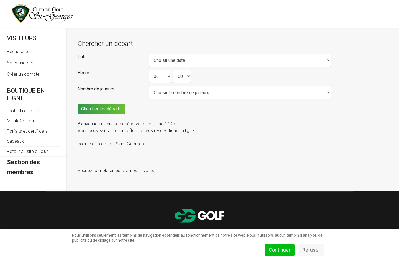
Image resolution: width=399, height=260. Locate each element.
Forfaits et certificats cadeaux (27, 136)
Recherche (17, 51)
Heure (83, 72)
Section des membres (23, 167)
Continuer (279, 250)
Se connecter (20, 62)
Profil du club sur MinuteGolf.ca (23, 115)
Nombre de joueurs (96, 89)
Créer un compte (23, 74)
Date (82, 56)
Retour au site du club (28, 151)
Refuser (311, 250)
